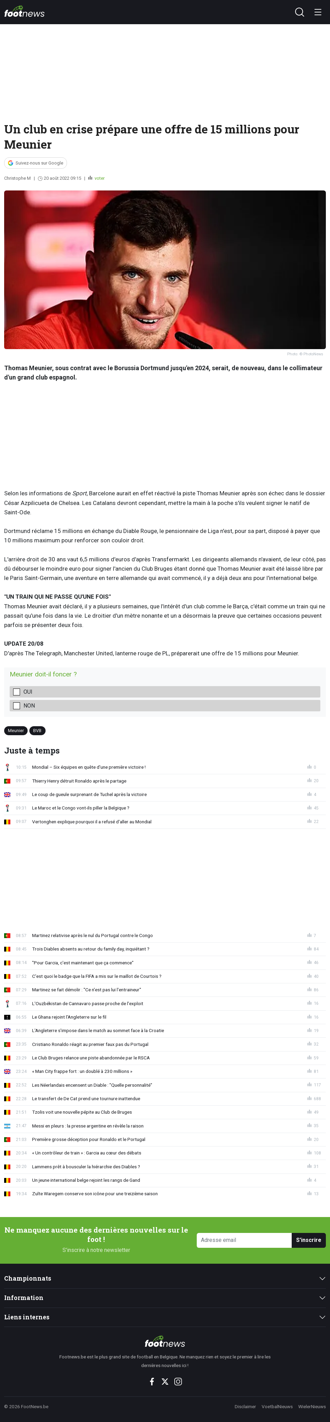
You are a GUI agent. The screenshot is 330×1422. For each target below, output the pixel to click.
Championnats (27, 1278)
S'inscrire (308, 1240)
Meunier (16, 730)
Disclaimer (245, 1406)
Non (29, 705)
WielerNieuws (312, 1406)
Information (23, 1298)
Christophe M (17, 178)
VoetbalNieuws (277, 1406)
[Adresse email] (244, 1240)
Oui (27, 692)
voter (99, 178)
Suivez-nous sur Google (39, 163)
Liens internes (26, 1317)
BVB (37, 730)
